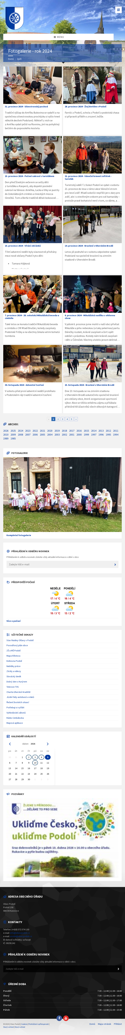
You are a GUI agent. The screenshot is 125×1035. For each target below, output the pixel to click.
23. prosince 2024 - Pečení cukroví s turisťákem (29, 176)
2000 (79, 434)
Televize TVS (13, 686)
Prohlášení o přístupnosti (38, 1024)
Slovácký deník (14, 676)
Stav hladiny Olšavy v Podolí (20, 640)
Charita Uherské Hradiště (18, 692)
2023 (27, 430)
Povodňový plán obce (17, 645)
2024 (20, 430)
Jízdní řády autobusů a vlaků (20, 697)
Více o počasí (14, 620)
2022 (35, 430)
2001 (71, 434)
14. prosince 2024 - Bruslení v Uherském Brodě (89, 245)
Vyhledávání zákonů (16, 712)
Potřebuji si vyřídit (15, 707)
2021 (42, 430)
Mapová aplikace (15, 722)
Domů (11, 58)
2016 (79, 430)
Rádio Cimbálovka (15, 717)
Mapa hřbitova (13, 655)
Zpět (19, 58)
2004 (49, 434)
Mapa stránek (104, 1023)
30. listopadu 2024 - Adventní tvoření (24, 384)
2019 (57, 430)
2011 (115, 430)
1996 (101, 434)
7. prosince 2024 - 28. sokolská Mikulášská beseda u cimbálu (32, 317)
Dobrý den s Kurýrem (17, 681)
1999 (86, 434)
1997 (93, 434)
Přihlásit (118, 1023)
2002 (64, 434)
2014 (93, 430)
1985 (13, 438)
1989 (5, 438)
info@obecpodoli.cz (20, 932)
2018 (64, 430)
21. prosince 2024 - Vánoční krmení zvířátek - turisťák (88, 177)
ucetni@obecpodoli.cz (21, 936)
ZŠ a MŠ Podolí (14, 650)
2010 (5, 434)
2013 (101, 430)
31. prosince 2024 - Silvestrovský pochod (26, 106)
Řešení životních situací (18, 702)
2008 (20, 434)
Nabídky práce (14, 666)
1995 (108, 434)
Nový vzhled (20, 1027)
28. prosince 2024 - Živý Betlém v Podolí (85, 106)
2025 (13, 430)
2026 (5, 430)
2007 (27, 434)
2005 (42, 434)
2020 (49, 430)
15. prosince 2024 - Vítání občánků (23, 245)
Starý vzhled (8, 1027)
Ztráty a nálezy (14, 671)
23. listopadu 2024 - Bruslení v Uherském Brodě (89, 384)
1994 (115, 434)
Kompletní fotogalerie (19, 535)
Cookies (24, 1024)
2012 (108, 430)
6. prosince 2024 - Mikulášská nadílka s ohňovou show (90, 317)
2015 (86, 430)
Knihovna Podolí (14, 660)
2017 (71, 430)
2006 (35, 434)
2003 (57, 434)
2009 (13, 434)
